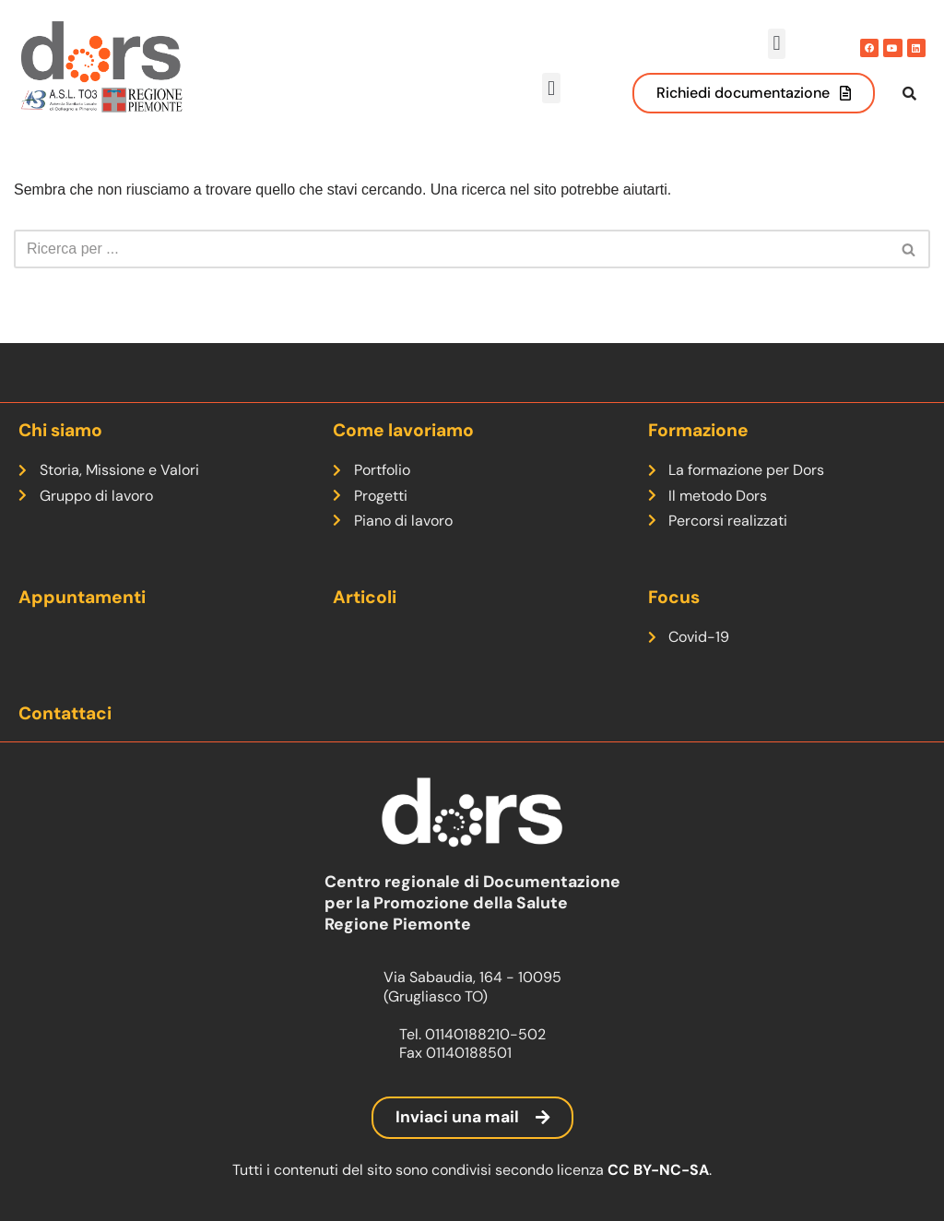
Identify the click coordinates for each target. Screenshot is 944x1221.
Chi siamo (60, 430)
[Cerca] (451, 268)
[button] (776, 44)
